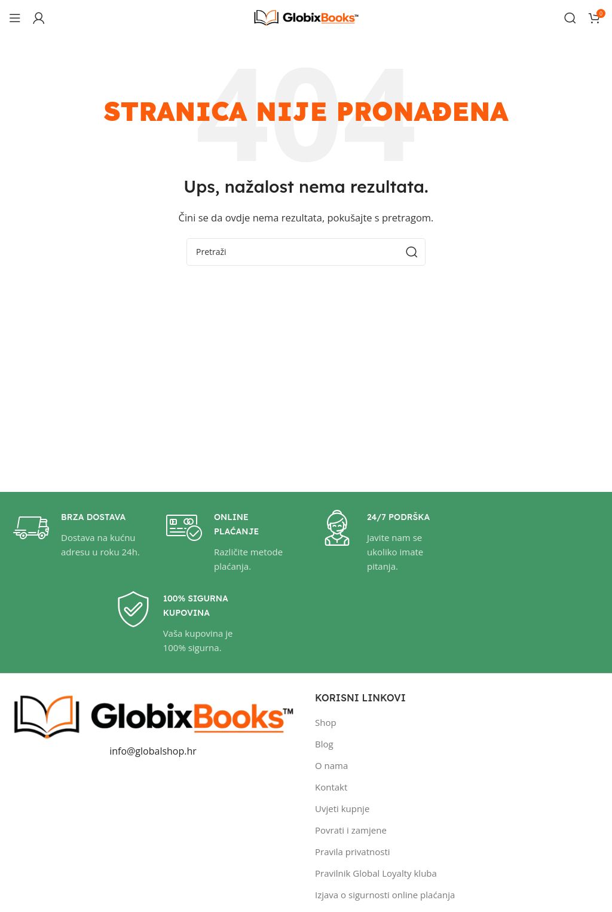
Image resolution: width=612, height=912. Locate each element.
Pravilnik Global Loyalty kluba (376, 873)
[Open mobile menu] (15, 18)
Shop (325, 722)
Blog (324, 744)
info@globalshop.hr (153, 751)
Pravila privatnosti (352, 852)
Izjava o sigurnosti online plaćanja (385, 895)
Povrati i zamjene (351, 830)
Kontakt (331, 787)
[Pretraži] (570, 18)
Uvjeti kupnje (342, 808)
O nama (331, 765)
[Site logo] (306, 17)
